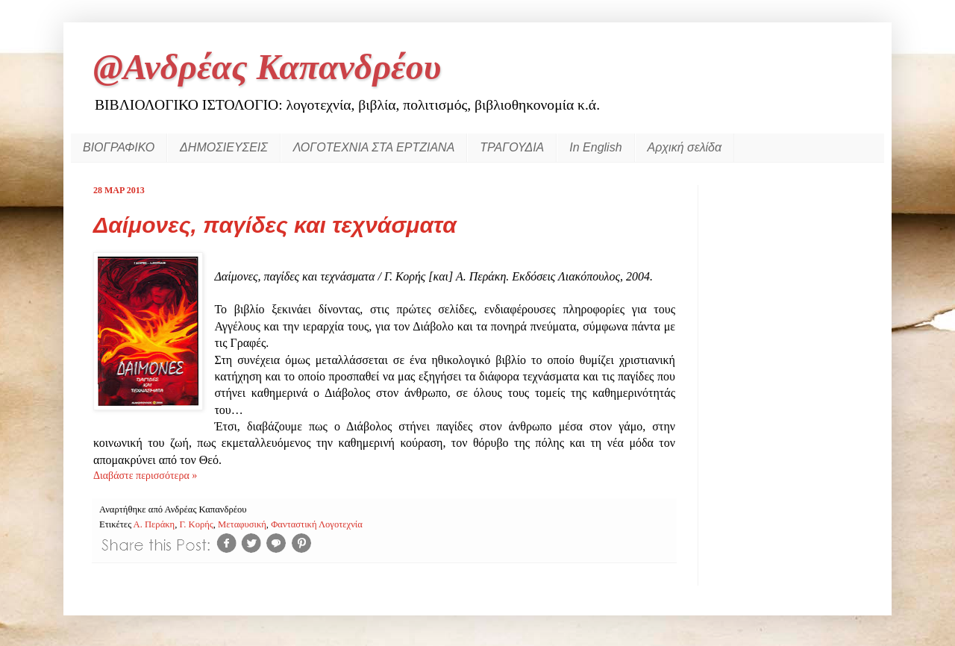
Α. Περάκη (154, 524)
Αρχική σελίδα (685, 147)
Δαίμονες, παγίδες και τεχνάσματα (275, 225)
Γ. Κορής (196, 524)
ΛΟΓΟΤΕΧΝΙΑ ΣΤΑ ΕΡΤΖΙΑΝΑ (373, 147)
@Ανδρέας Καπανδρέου (267, 67)
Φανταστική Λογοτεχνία (317, 524)
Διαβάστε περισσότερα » (145, 475)
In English (595, 147)
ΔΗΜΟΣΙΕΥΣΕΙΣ (224, 147)
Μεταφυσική (242, 524)
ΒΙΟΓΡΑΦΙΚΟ (118, 147)
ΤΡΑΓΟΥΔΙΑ (512, 147)
